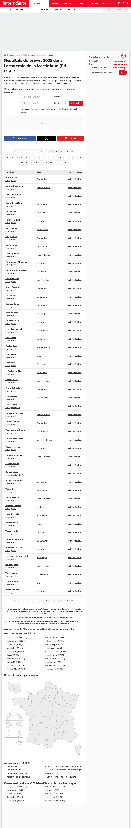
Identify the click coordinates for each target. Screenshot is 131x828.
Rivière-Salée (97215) (16, 665)
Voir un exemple (120, 61)
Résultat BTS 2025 (15, 770)
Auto (95, 3)
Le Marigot (41, 314)
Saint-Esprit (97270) (55, 644)
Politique (7, 10)
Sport (55, 3)
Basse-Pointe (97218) (56, 665)
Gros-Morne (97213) (55, 641)
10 (67, 152)
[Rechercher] (115, 9)
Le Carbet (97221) (54, 662)
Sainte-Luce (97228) (55, 637)
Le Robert (63, 109)
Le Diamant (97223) (55, 655)
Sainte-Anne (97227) (56, 658)
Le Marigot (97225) (55, 669)
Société (19, 10)
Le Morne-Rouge (44, 440)
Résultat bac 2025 (14, 766)
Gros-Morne (42, 356)
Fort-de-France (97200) (17, 637)
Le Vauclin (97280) (55, 648)
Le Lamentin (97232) (16, 641)
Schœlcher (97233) (15, 648)
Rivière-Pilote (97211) (16, 669)
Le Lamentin (51, 109)
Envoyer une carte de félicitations (61, 777)
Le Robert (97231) (14, 644)
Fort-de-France (37, 109)
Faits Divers (32, 10)
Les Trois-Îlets (43, 280)
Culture (68, 3)
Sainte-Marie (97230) (56, 786)
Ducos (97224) (13, 655)
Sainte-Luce (42, 204)
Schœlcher (74, 109)
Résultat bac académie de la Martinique (64, 766)
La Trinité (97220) (14, 662)
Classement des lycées (17, 773)
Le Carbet (41, 339)
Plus (107, 3)
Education (46, 10)
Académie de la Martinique (41, 55)
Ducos (23, 112)
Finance (83, 3)
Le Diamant (42, 246)
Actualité (93, 61)
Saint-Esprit (42, 490)
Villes (67, 10)
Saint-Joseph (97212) (16, 658)
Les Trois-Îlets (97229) (56, 651)
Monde (58, 10)
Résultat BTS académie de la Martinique (64, 770)
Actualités (39, 3)
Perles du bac (53, 773)
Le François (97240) (15, 651)
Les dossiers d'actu (97, 68)
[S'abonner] (108, 72)
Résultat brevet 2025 (18, 55)
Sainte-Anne (42, 230)
